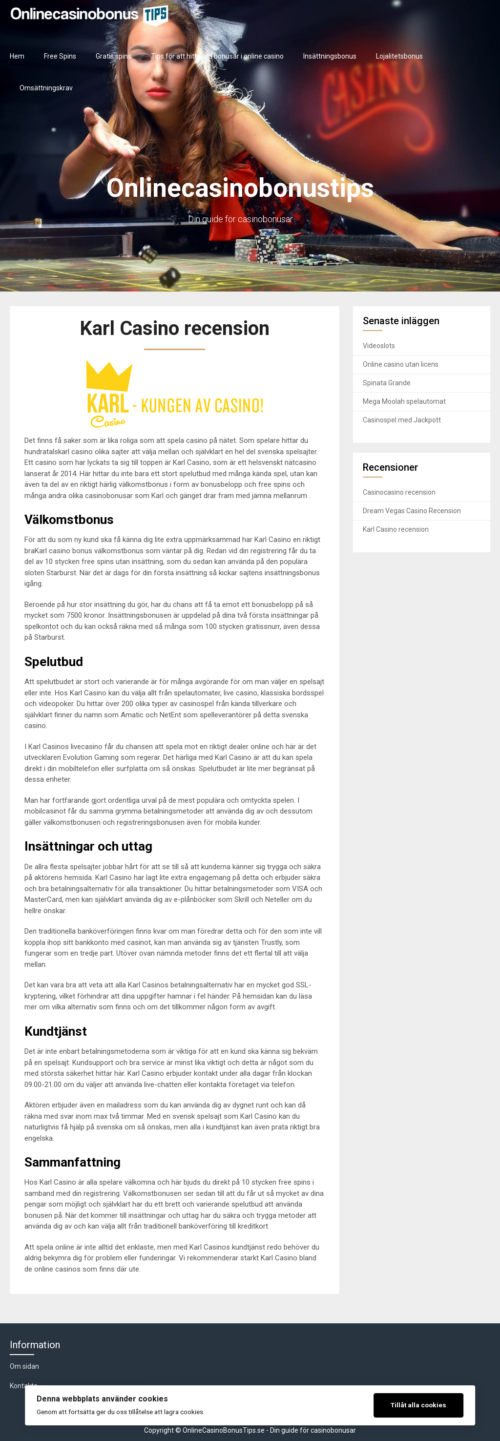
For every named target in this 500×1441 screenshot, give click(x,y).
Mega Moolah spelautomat (404, 401)
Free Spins (60, 56)
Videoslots (379, 346)
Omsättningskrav (46, 88)
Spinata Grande (387, 383)
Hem (17, 56)
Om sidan (24, 1366)
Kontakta (24, 1386)
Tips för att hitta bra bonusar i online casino (217, 56)
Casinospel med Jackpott (402, 420)
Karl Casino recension (396, 529)
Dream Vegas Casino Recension (412, 511)
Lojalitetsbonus (399, 56)
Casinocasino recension (399, 492)
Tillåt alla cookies (418, 1405)
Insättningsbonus (329, 56)
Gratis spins (113, 56)
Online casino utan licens (400, 364)
